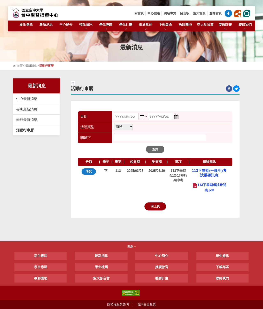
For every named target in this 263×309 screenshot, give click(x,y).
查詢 (155, 149)
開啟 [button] (131, 246)
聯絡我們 (245, 27)
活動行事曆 (25, 130)
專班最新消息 (26, 109)
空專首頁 (215, 13)
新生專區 (26, 24)
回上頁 (155, 206)
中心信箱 (154, 13)
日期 (83, 116)
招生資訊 (85, 27)
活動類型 (87, 127)
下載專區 (165, 27)
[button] (237, 13)
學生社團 (125, 27)
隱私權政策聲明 (118, 304)
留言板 (184, 13)
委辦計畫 (225, 27)
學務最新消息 (26, 120)
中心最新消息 (26, 99)
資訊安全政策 (146, 304)
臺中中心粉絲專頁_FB (228, 13)
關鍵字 (85, 138)
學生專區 (105, 27)
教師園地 (185, 27)
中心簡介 (66, 27)
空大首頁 (199, 13)
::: (11, 8)
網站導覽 (170, 13)
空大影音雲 (205, 24)
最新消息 (46, 27)
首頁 (20, 65)
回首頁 (139, 13)
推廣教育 (145, 27)
